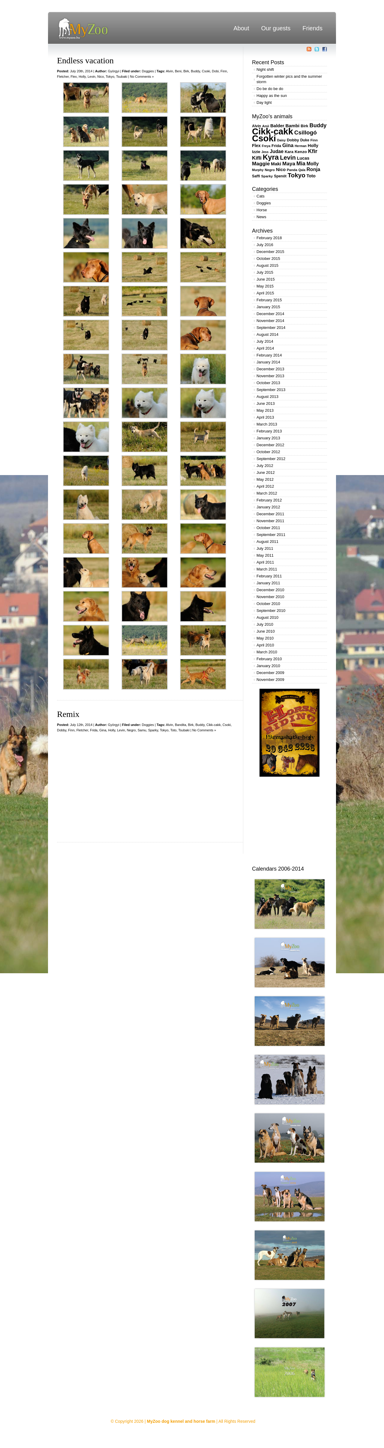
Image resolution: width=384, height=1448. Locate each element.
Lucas (303, 158)
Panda (292, 170)
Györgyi (113, 71)
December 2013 (270, 369)
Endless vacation (85, 60)
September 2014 (270, 327)
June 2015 (265, 279)
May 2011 (265, 555)
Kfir (312, 151)
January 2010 (268, 666)
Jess (265, 152)
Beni (178, 71)
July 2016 (264, 244)
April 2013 (265, 417)
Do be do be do (269, 88)
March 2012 (266, 493)
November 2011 (270, 521)
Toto (173, 730)
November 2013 (270, 376)
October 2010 (268, 603)
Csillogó (305, 132)
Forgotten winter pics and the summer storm (289, 79)
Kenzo (301, 151)
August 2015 (267, 265)
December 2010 (270, 590)
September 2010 (270, 610)
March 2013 (266, 424)
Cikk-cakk (213, 725)
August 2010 (267, 617)
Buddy (195, 71)
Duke (304, 140)
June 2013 (265, 403)
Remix (68, 714)
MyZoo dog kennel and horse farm (181, 1421)
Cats (260, 196)
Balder (277, 125)
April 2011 (265, 562)
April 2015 (265, 293)
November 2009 (270, 679)
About (241, 28)
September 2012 (270, 458)
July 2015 (264, 272)
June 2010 (265, 631)
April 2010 (265, 645)
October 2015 (268, 258)
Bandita (180, 725)
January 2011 (268, 583)
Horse (261, 210)
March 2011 (266, 569)
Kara (289, 151)
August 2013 (267, 396)
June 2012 (265, 472)
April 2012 (265, 486)
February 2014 (269, 355)
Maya (288, 164)
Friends (312, 28)
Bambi (292, 125)
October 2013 (268, 383)
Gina (102, 730)
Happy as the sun (271, 95)
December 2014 (270, 314)
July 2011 (264, 548)
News (261, 217)
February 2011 (269, 576)
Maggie (261, 164)
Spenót (280, 176)
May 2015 (265, 286)
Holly (82, 76)
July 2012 (264, 465)
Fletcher (63, 76)
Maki (276, 163)
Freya (266, 146)
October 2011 (268, 527)
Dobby (61, 730)
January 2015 (268, 307)
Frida (94, 730)
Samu (142, 730)
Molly (313, 163)
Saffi (256, 176)
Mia (300, 164)
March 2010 (266, 652)
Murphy (257, 170)
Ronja (313, 169)
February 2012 (269, 500)
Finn (223, 71)
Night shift (265, 69)
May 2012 (265, 479)
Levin (91, 76)
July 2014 (264, 341)
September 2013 (270, 389)
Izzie (256, 151)
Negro (131, 730)
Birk (186, 71)
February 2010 (269, 659)
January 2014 (268, 362)
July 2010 (264, 624)
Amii (265, 126)
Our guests (275, 28)
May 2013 (265, 410)
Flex (73, 76)
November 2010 (270, 597)
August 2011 (267, 541)
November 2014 (270, 320)
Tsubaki (121, 76)
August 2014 (267, 334)
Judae (277, 151)
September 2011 (270, 534)
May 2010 (265, 638)
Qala (301, 170)
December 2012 (270, 445)
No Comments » (142, 76)
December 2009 (270, 672)
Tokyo (110, 76)
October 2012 (268, 452)
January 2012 (268, 507)
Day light (264, 102)
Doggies (148, 71)
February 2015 (269, 300)
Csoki (206, 71)
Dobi (215, 71)
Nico (100, 76)
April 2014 (265, 348)
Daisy (281, 140)
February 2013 (269, 431)
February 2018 (269, 238)
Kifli (257, 158)
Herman (301, 146)
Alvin (169, 71)
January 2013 (268, 438)
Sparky (153, 730)
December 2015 (270, 251)
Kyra (271, 157)
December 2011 (270, 514)
